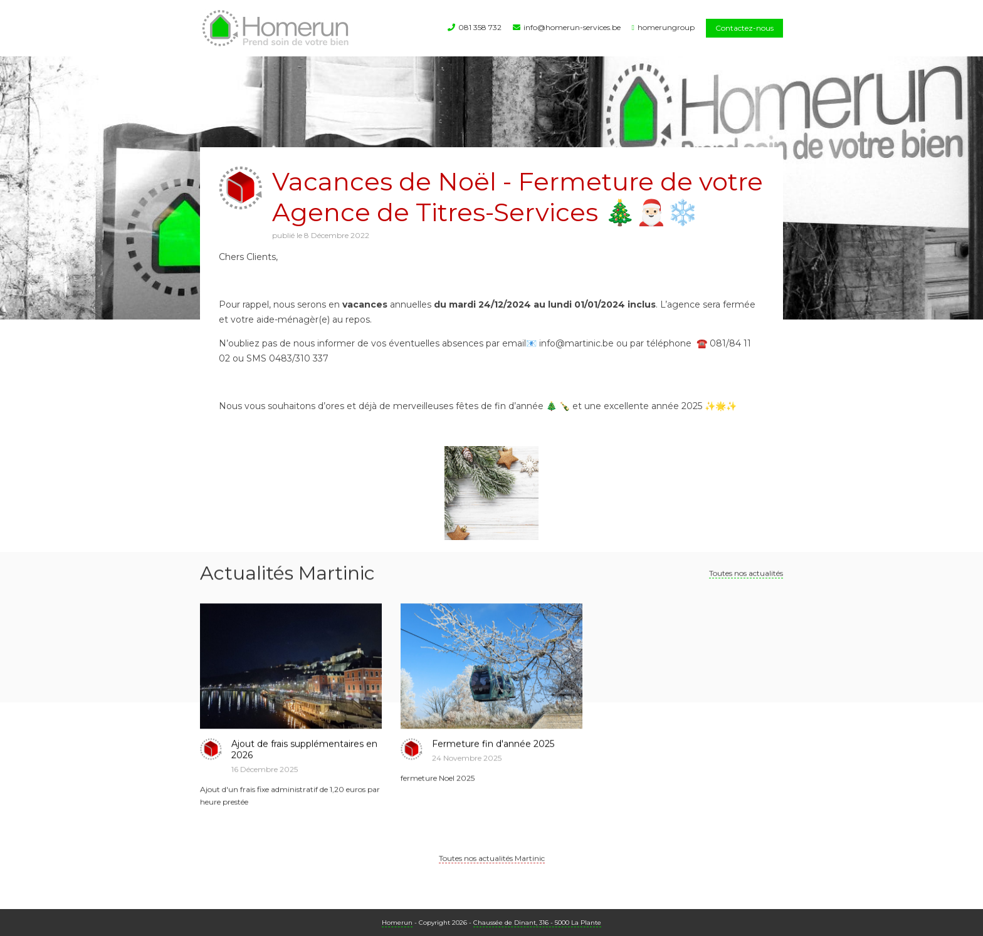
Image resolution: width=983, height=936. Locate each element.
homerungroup (666, 27)
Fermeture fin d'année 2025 (493, 751)
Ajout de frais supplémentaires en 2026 (304, 757)
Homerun (397, 922)
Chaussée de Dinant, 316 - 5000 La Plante (537, 922)
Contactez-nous (744, 28)
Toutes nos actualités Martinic (492, 866)
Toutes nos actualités (746, 580)
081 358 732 (480, 27)
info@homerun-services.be (572, 27)
